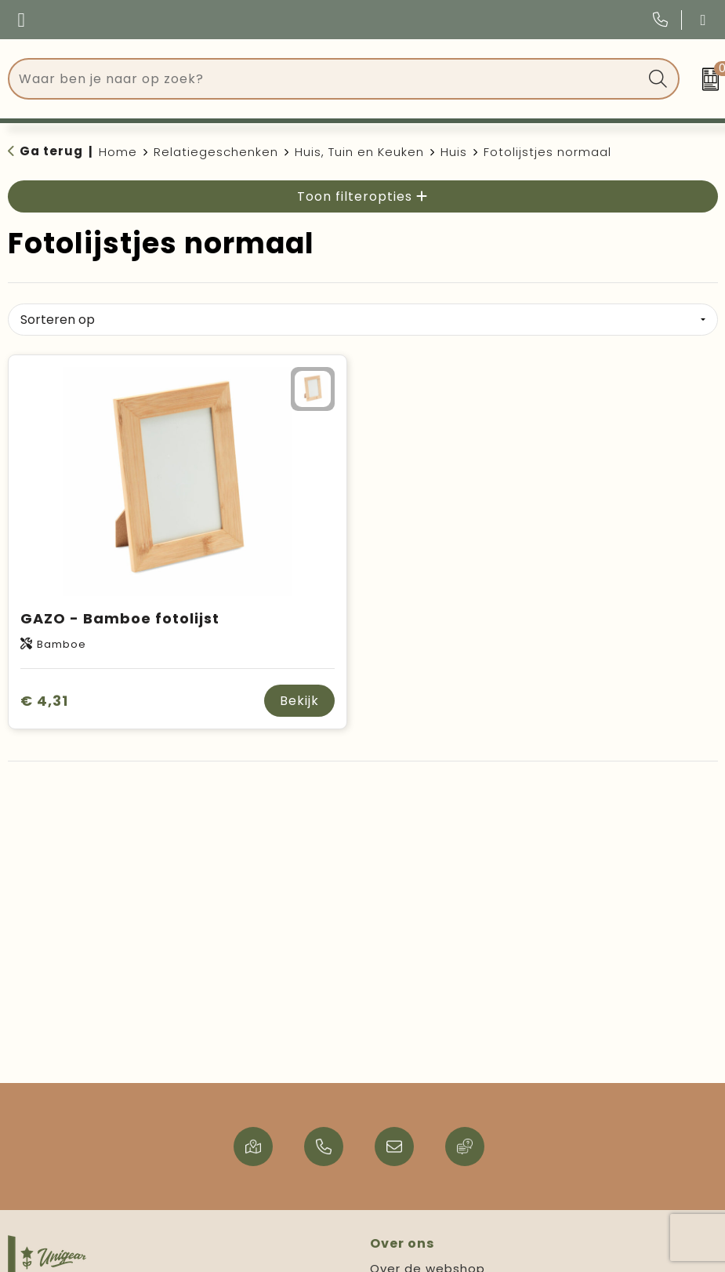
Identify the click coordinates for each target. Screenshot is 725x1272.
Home (118, 152)
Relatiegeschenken (216, 152)
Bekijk (299, 701)
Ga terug (51, 151)
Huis (453, 152)
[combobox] (326, 79)
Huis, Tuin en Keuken (359, 152)
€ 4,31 (44, 701)
